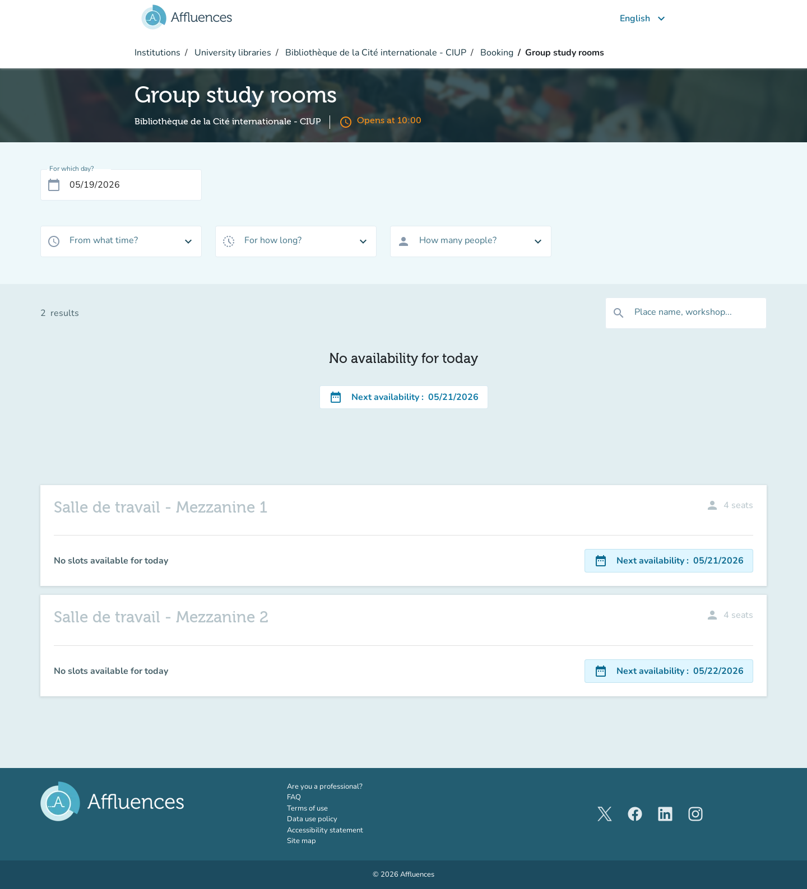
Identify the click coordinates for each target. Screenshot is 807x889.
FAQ (294, 797)
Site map (301, 841)
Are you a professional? (340, 786)
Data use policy (312, 819)
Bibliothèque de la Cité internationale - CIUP (374, 52)
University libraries (231, 52)
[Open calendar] (53, 184)
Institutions (157, 52)
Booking (495, 52)
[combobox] (121, 241)
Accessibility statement (325, 830)
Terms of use (307, 808)
